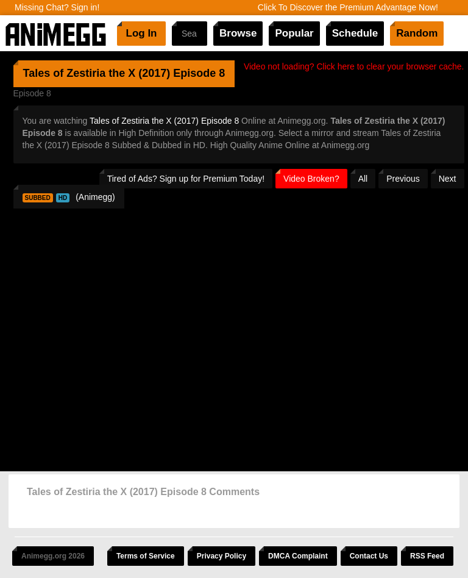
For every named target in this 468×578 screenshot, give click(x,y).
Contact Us (369, 556)
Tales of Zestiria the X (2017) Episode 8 (164, 121)
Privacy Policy (221, 556)
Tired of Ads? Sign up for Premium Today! (185, 179)
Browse (238, 33)
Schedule (355, 33)
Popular (294, 33)
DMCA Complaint (298, 556)
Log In (141, 33)
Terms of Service (145, 556)
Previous (402, 179)
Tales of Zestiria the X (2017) (97, 73)
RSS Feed (427, 556)
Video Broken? (311, 179)
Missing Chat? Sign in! (57, 7)
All (363, 179)
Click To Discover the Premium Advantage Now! (348, 7)
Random (417, 33)
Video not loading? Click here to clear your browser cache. (354, 66)
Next (447, 179)
